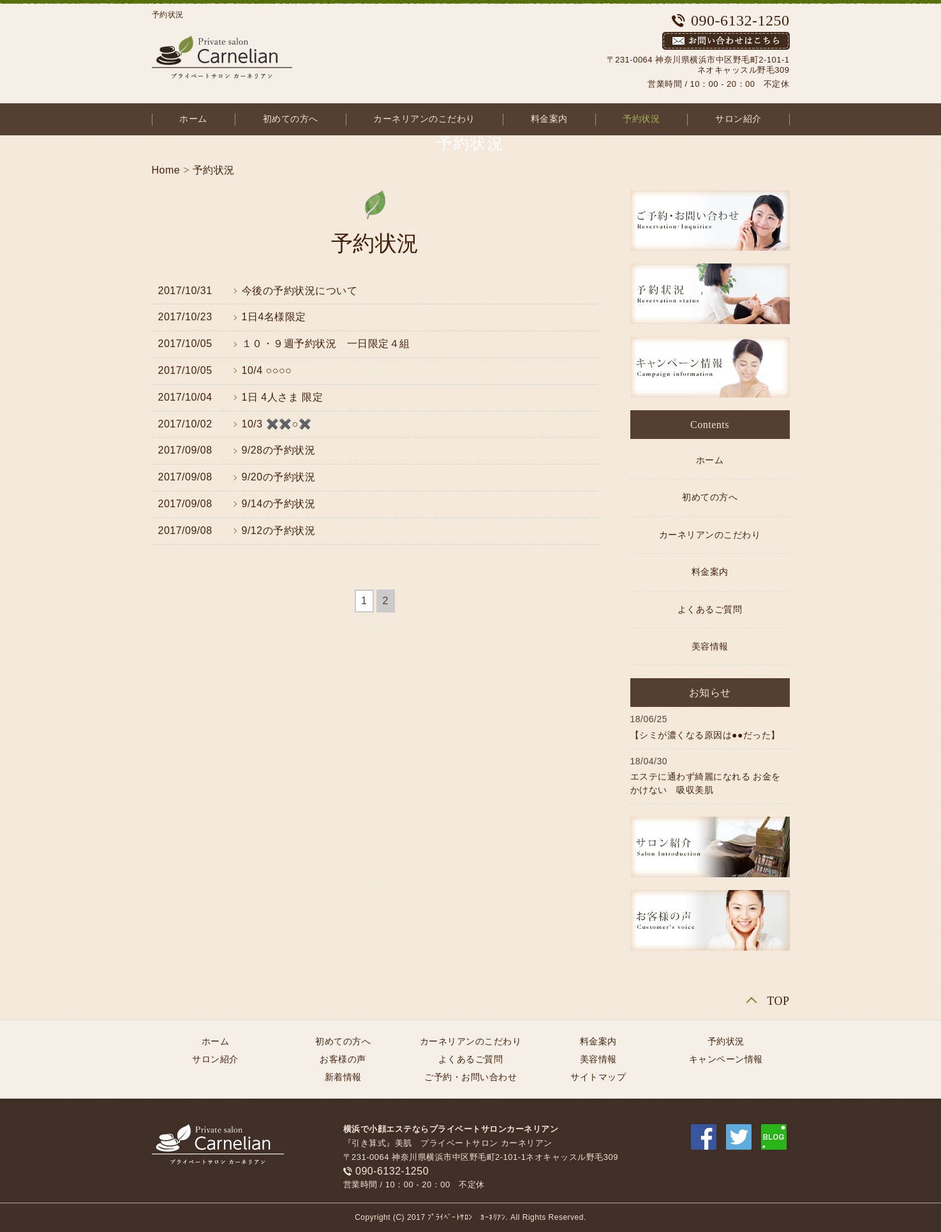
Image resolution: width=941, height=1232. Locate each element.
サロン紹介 (738, 119)
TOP (778, 1001)
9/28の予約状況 (279, 450)
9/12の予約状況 (279, 530)
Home (166, 170)
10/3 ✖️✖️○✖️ (277, 424)
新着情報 (343, 1077)
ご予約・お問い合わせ (470, 1077)
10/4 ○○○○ (267, 370)
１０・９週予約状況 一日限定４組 (326, 343)
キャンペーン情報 (726, 1059)
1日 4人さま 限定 (282, 397)
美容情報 (710, 646)
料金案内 (549, 119)
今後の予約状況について (300, 290)
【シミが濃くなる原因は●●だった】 (705, 735)
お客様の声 (343, 1059)
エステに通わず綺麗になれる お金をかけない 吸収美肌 (705, 783)
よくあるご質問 (710, 609)
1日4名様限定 (274, 316)
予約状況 (641, 119)
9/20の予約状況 (279, 476)
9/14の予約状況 (279, 503)
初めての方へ (290, 119)
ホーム (193, 119)
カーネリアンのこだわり (424, 119)
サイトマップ (598, 1077)
